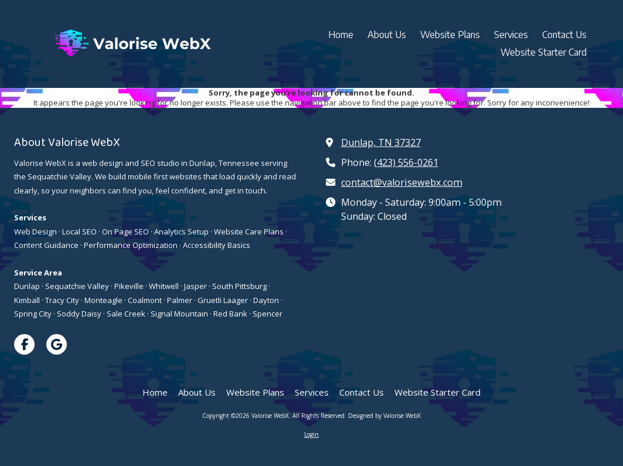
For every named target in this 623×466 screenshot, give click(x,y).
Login (311, 434)
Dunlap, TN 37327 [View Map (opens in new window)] (381, 142)
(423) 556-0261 (406, 162)
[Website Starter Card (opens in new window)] (543, 53)
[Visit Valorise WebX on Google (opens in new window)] (56, 344)
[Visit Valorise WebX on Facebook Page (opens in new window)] (24, 344)
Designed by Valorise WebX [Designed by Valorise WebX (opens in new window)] (384, 415)
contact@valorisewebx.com (401, 182)
